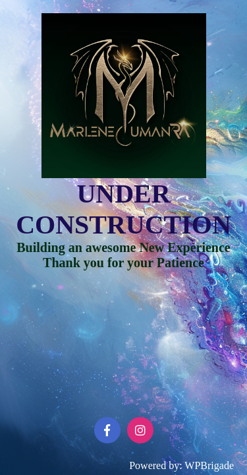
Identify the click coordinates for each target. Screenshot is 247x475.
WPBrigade (209, 465)
